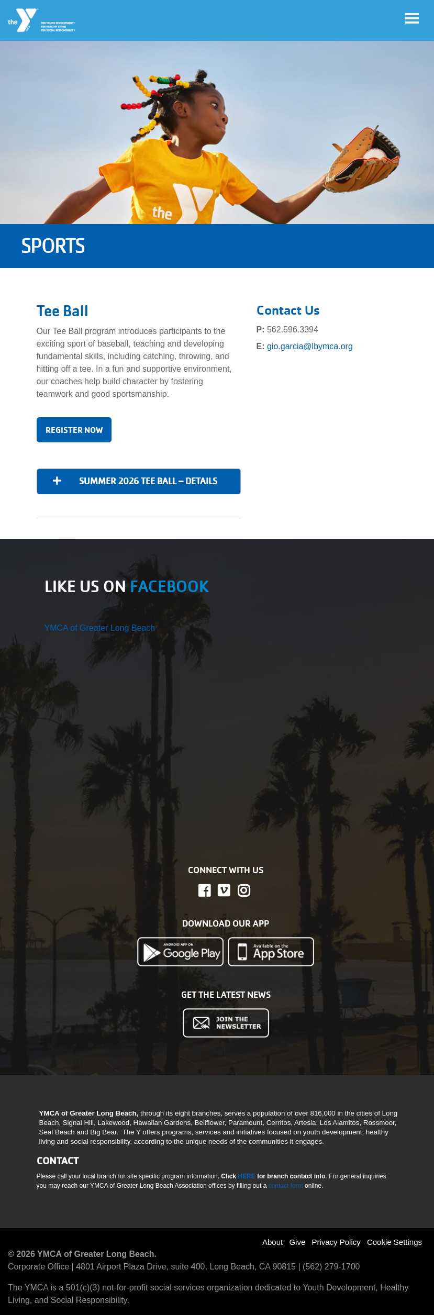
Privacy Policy (335, 1242)
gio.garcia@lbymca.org (310, 346)
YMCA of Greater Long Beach (99, 627)
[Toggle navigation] (412, 18)
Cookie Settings (394, 1242)
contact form (287, 1185)
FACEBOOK (169, 586)
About (272, 1242)
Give (297, 1242)
